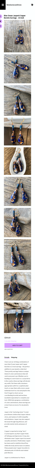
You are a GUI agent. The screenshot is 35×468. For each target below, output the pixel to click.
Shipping (14, 357)
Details (6, 357)
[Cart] (32, 5)
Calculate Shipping (10, 341)
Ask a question (8, 349)
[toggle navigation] (3, 5)
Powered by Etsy (23, 465)
